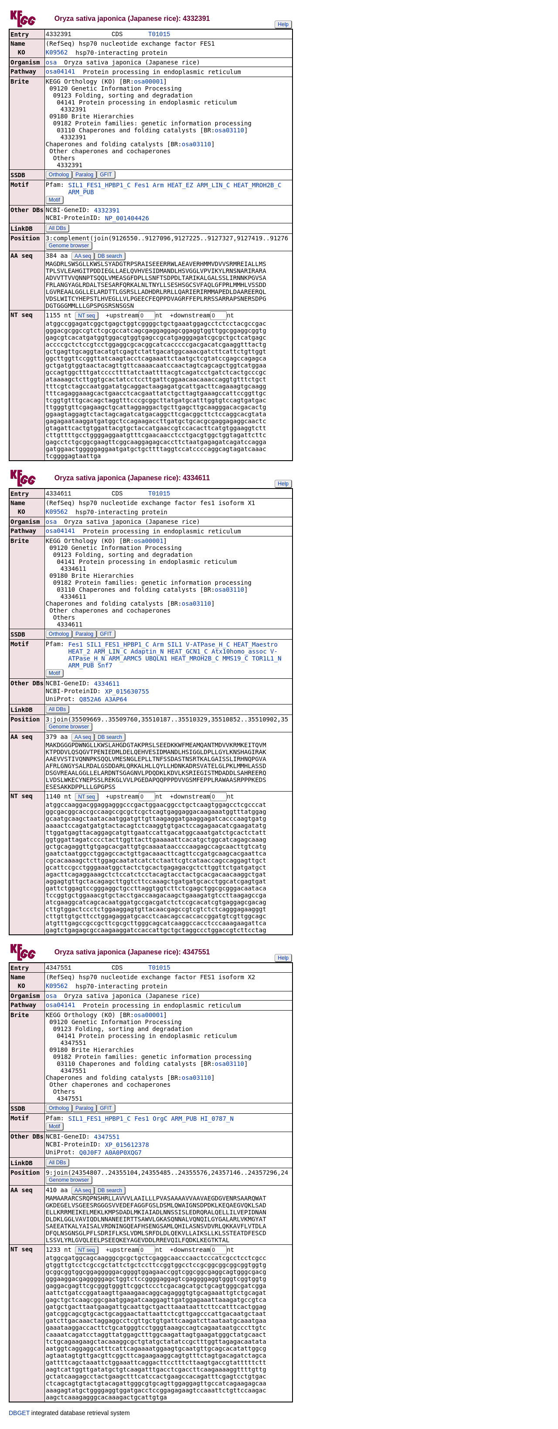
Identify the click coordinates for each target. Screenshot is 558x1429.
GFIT (106, 175)
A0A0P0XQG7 (123, 1156)
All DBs (57, 229)
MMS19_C (235, 660)
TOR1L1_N (266, 660)
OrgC (160, 1122)
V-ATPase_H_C (208, 646)
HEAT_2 (79, 653)
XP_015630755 (127, 693)
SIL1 (174, 646)
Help (283, 24)
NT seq (86, 317)
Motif (54, 201)
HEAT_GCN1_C (187, 653)
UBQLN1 (156, 660)
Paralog (84, 175)
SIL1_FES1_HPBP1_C (99, 185)
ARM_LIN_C (213, 185)
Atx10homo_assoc (238, 653)
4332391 (106, 211)
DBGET (19, 1416)
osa (51, 63)
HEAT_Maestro (256, 646)
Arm (158, 185)
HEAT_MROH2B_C (258, 185)
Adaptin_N (147, 653)
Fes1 (141, 185)
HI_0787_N (217, 1122)
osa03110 (229, 131)
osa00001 (148, 82)
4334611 (106, 685)
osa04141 (60, 72)
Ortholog (59, 175)
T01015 (159, 34)
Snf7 (105, 667)
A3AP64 (116, 701)
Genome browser (69, 246)
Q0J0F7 (90, 1156)
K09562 (57, 53)
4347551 (106, 1140)
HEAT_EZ (180, 185)
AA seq (83, 257)
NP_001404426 (127, 219)
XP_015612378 (127, 1148)
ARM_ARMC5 (125, 660)
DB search (110, 257)
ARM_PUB (81, 192)
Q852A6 (90, 701)
